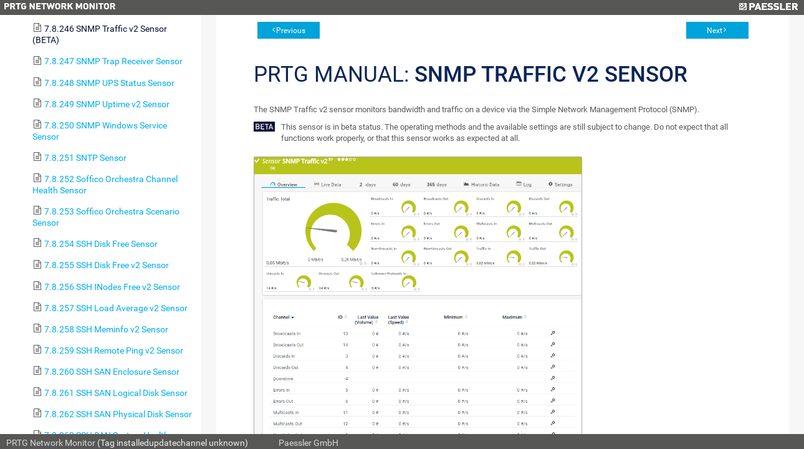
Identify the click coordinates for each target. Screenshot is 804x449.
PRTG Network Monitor (50, 443)
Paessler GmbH (308, 443)
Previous (290, 30)
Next (714, 30)
